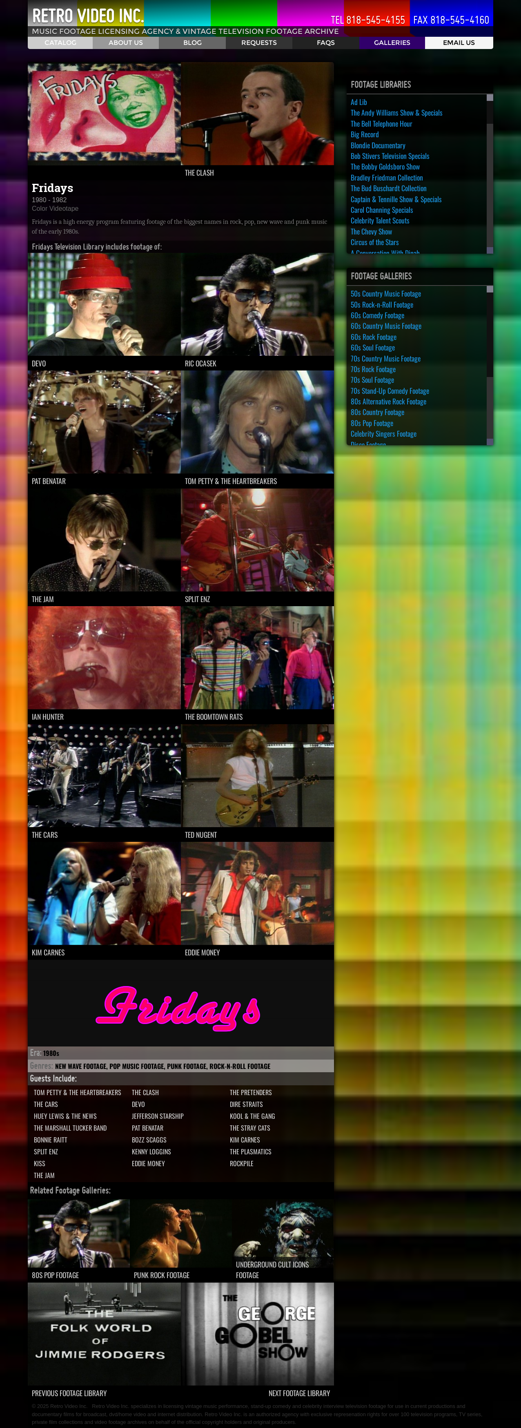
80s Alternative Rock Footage (388, 401)
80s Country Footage (377, 411)
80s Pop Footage (372, 422)
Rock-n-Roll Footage (239, 1066)
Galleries (392, 43)
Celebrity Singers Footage (383, 433)
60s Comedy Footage (377, 315)
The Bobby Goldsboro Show (385, 166)
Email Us (459, 43)
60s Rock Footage (373, 336)
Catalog (60, 43)
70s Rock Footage (373, 369)
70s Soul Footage (372, 379)
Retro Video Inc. (88, 16)
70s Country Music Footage (386, 358)
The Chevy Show (371, 231)
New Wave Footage (80, 1066)
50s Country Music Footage (386, 293)
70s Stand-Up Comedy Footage (390, 390)
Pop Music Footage (136, 1066)
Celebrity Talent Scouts (380, 220)
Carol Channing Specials (382, 209)
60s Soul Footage (373, 347)
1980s (51, 1053)
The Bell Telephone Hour (381, 123)
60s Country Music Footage (386, 325)
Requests (259, 43)
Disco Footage (368, 444)
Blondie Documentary (378, 145)
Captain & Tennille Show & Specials (396, 199)
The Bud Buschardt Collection (389, 188)
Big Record (365, 134)
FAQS (326, 43)
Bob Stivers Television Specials (390, 155)
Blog (192, 43)
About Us (126, 43)
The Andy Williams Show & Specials (397, 112)
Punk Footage (186, 1066)
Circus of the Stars (375, 242)
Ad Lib (359, 101)
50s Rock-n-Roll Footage (382, 304)
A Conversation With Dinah (385, 253)
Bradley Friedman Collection (387, 177)
